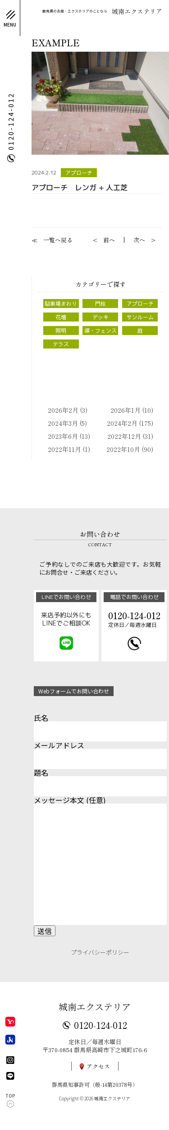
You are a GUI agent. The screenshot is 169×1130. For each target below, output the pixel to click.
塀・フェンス (100, 330)
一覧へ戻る (58, 240)
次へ (139, 240)
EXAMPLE (56, 42)
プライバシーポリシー (100, 952)
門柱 (100, 303)
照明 (60, 330)
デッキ (100, 317)
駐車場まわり (61, 303)
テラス (61, 344)
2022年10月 (123, 449)
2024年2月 (122, 423)
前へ (109, 240)
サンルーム (140, 317)
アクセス (98, 1066)
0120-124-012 (100, 1025)
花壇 (60, 317)
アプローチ (78, 172)
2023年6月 (63, 436)
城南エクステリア (95, 1006)
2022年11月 (64, 449)
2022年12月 (124, 436)
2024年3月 (63, 423)
